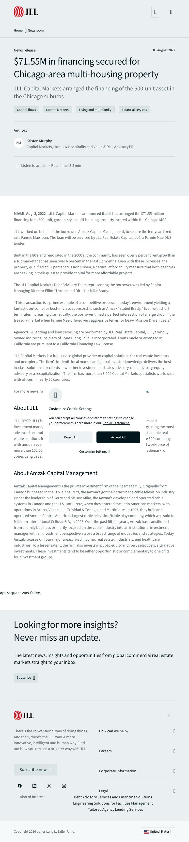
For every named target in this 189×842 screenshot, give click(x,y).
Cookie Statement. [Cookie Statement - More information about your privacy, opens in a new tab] (116, 423)
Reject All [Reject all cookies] (71, 437)
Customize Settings (94, 451)
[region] (94, 421)
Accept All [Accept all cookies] (118, 437)
